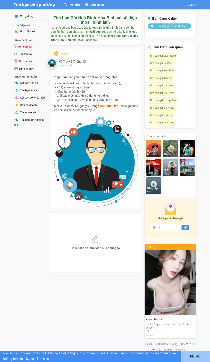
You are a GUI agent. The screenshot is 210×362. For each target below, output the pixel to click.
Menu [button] (190, 5)
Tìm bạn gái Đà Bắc (161, 63)
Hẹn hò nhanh (25, 105)
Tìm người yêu (25, 112)
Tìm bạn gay (23, 68)
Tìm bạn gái (23, 46)
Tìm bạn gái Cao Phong (163, 55)
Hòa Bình (178, 26)
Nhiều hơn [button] (182, 349)
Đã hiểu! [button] (195, 356)
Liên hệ (168, 349)
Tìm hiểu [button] (43, 359)
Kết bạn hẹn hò (26, 83)
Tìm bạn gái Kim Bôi (161, 78)
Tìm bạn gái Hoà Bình (162, 70)
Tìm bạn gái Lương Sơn (163, 100)
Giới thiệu (156, 349)
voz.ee (149, 335)
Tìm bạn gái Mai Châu (162, 107)
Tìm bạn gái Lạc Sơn (161, 85)
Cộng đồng (23, 16)
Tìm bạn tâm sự (26, 90)
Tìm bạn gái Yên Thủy (162, 122)
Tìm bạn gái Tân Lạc (161, 115)
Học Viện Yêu (25, 31)
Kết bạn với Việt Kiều (29, 98)
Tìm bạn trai (23, 54)
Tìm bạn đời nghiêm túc (29, 122)
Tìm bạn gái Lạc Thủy (162, 93)
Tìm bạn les (23, 61)
